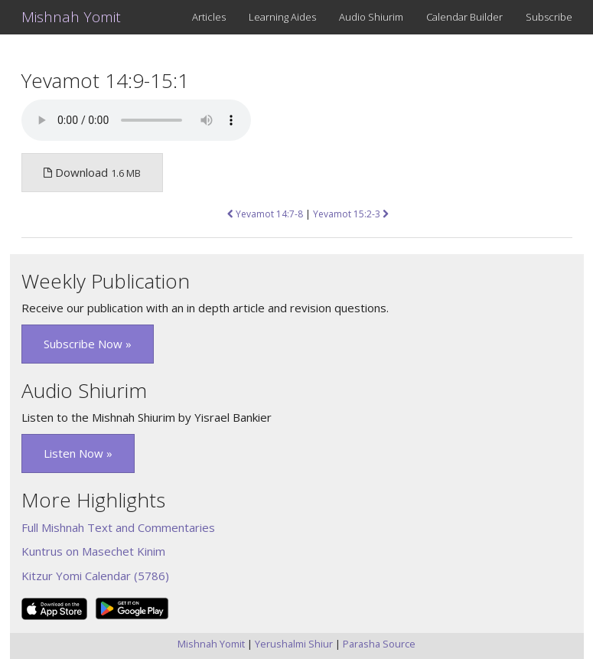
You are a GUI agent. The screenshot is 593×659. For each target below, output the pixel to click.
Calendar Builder (464, 17)
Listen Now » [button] (78, 453)
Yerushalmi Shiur (294, 644)
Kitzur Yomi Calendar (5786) (95, 575)
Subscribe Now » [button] (88, 343)
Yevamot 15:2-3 (351, 213)
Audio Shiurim (371, 17)
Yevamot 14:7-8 (265, 213)
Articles (209, 17)
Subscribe (549, 17)
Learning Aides (282, 17)
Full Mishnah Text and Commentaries (118, 527)
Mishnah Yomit (71, 17)
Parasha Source (379, 644)
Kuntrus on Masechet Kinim (93, 551)
